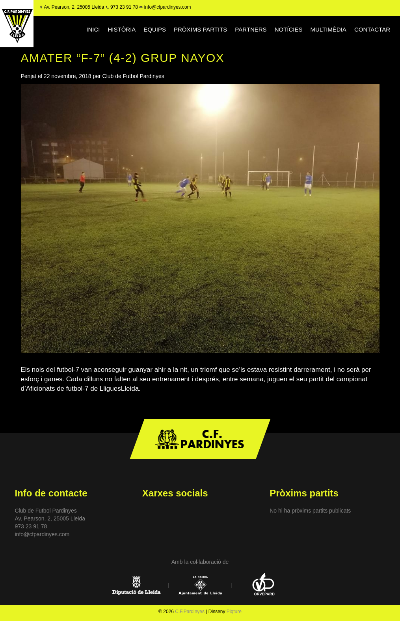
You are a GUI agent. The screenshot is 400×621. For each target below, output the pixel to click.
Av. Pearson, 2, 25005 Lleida (74, 7)
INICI (93, 29)
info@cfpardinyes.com (167, 7)
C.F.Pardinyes (190, 611)
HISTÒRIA (122, 29)
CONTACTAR (372, 29)
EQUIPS (154, 29)
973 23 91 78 (124, 7)
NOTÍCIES (289, 29)
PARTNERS (250, 29)
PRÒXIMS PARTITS (200, 29)
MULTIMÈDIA (328, 29)
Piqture (234, 611)
